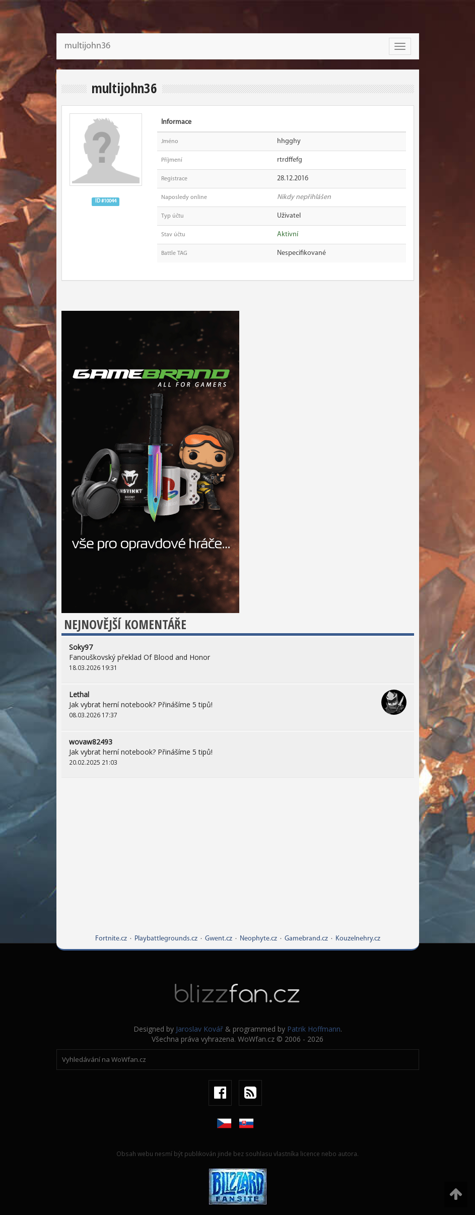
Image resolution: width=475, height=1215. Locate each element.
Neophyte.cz (258, 938)
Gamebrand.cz (306, 938)
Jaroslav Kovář (199, 1029)
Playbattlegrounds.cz (165, 938)
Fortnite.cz (111, 938)
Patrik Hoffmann (314, 1029)
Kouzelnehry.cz (357, 938)
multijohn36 (87, 46)
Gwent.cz (218, 938)
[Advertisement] (237, 863)
